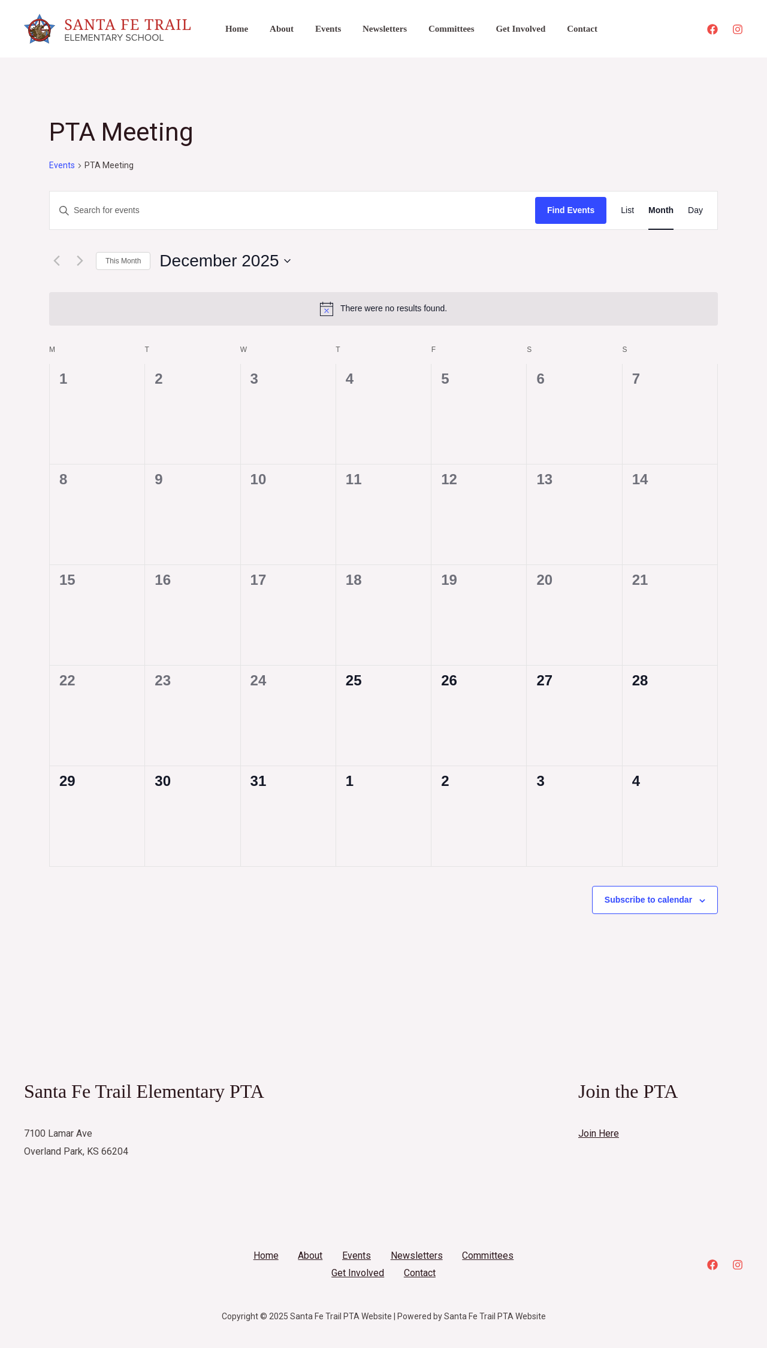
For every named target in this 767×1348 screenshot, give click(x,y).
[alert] (383, 309)
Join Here (598, 1133)
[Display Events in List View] (627, 210)
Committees (436, 29)
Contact (559, 29)
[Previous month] (56, 261)
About (276, 29)
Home (235, 29)
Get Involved (501, 29)
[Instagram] (737, 29)
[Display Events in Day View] (695, 210)
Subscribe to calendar (648, 899)
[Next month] (80, 261)
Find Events (570, 210)
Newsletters (373, 29)
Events (319, 29)
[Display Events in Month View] (661, 210)
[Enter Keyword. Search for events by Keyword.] (292, 210)
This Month (123, 261)
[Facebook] (712, 29)
